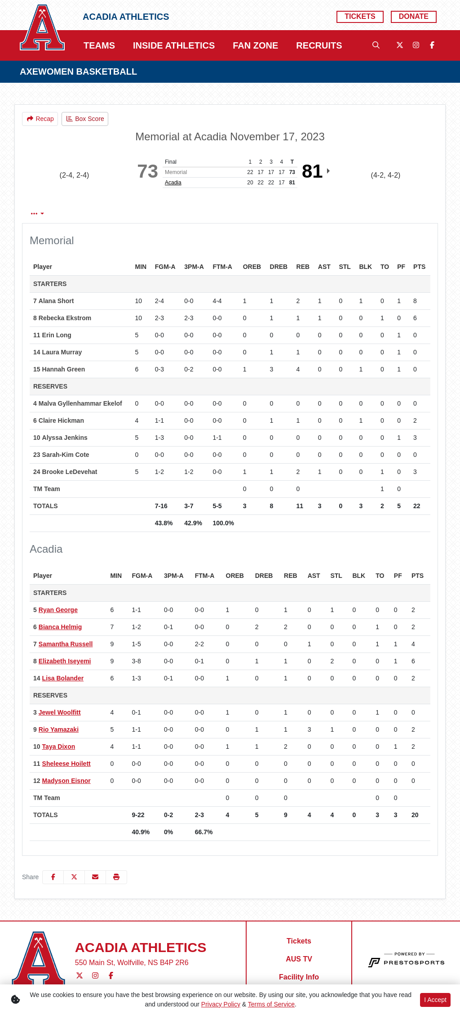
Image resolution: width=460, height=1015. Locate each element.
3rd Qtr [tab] (271, 214)
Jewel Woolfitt (60, 712)
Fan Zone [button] (255, 45)
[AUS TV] (299, 959)
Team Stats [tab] (151, 214)
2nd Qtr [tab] (233, 214)
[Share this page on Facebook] (53, 877)
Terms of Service (271, 1004)
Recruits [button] (319, 45)
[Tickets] (359, 17)
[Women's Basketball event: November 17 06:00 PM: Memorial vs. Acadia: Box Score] (85, 119)
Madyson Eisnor (66, 780)
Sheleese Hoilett (66, 763)
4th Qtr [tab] (309, 214)
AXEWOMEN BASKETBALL (78, 71)
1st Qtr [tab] (195, 214)
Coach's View (361, 214)
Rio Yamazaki (59, 729)
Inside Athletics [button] (174, 45)
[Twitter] (400, 45)
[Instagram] (416, 45)
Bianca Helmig (60, 626)
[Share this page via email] (95, 877)
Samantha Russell (66, 644)
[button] (116, 877)
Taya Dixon (58, 746)
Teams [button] (99, 45)
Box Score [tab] (46, 214)
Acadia (173, 182)
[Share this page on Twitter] (74, 877)
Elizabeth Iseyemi (65, 661)
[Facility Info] (299, 977)
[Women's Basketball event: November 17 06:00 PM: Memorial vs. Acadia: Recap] (40, 119)
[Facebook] (432, 45)
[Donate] (414, 17)
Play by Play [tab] (98, 214)
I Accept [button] (435, 999)
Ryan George (58, 609)
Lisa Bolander (63, 678)
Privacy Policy (220, 1004)
